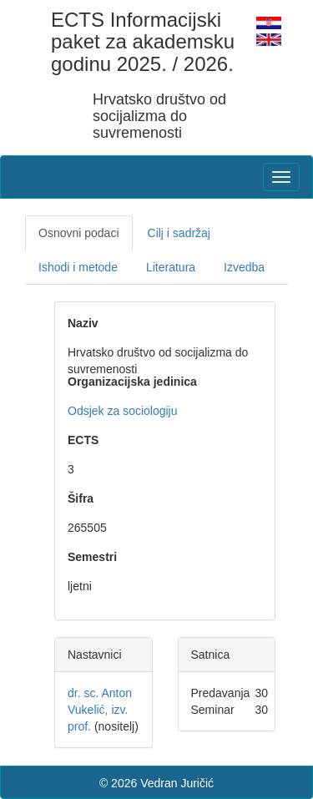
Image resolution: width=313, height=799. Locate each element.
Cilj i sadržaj (179, 233)
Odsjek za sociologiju (123, 410)
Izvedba (244, 267)
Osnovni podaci (78, 233)
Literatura (170, 267)
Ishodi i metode (78, 267)
